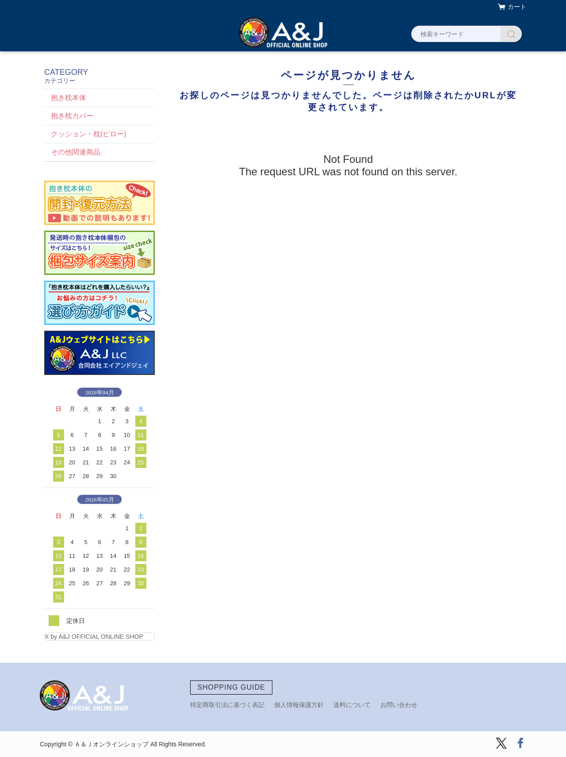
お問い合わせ (398, 704)
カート (517, 6)
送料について (352, 704)
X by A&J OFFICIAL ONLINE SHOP (94, 636)
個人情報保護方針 (299, 704)
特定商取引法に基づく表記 (227, 704)
